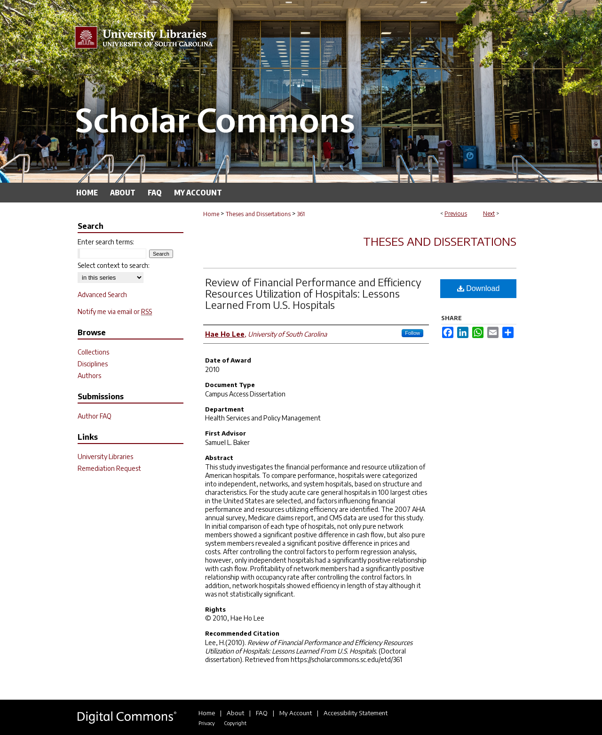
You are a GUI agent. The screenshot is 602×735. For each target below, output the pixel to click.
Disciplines (93, 364)
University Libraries (105, 456)
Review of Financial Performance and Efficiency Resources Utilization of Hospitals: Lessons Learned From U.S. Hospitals (313, 293)
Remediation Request (109, 468)
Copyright (235, 723)
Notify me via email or (115, 311)
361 (301, 214)
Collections (93, 352)
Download (478, 288)
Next (489, 213)
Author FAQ (94, 416)
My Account (295, 713)
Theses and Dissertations (258, 214)
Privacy (206, 723)
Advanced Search (102, 295)
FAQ (262, 713)
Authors (89, 376)
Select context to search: (114, 265)
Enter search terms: (106, 242)
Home (211, 214)
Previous (455, 213)
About (235, 713)
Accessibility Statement (356, 713)
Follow (412, 333)
